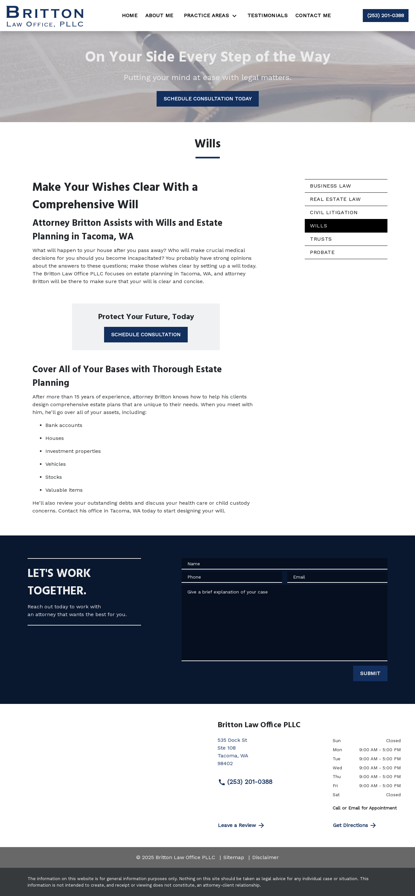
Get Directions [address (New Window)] (355, 825)
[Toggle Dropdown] (236, 16)
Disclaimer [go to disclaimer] (265, 857)
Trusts (321, 239)
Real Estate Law (335, 199)
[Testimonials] (267, 15)
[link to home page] (45, 16)
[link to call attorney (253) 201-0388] (386, 15)
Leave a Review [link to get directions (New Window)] (241, 825)
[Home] (129, 15)
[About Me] (159, 15)
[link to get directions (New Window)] (270, 754)
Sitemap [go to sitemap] (233, 857)
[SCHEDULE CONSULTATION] (146, 334)
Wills (318, 226)
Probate (322, 252)
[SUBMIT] (370, 673)
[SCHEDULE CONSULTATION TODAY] (208, 99)
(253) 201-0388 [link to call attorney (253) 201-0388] (245, 782)
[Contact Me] (313, 15)
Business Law (330, 186)
